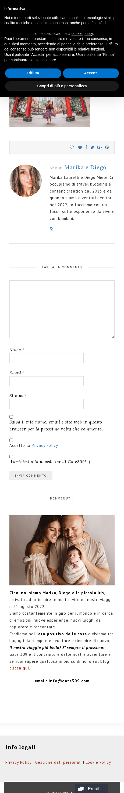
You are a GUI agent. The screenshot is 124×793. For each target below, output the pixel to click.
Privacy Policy (45, 445)
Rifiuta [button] (33, 73)
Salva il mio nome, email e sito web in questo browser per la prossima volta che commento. (56, 425)
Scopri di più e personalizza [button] (62, 86)
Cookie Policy (98, 762)
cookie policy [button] (82, 33)
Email (17, 372)
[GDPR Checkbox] (11, 440)
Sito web (18, 395)
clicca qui (19, 668)
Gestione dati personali (58, 762)
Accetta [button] (91, 73)
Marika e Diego (86, 167)
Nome (17, 349)
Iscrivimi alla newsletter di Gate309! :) (49, 459)
